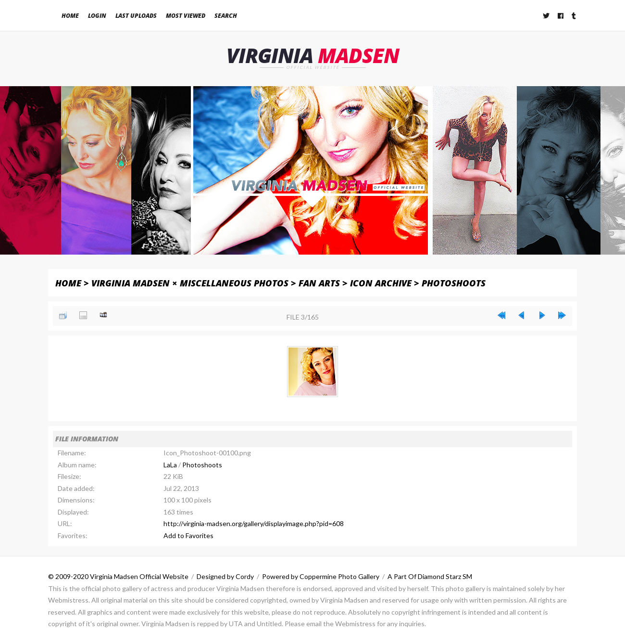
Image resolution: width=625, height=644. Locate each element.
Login (97, 16)
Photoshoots (454, 283)
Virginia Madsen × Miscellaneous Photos (189, 283)
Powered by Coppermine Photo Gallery (320, 576)
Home (70, 16)
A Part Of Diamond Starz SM (430, 576)
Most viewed (185, 16)
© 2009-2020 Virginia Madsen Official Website (118, 576)
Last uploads (136, 16)
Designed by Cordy (225, 576)
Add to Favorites (188, 535)
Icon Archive (381, 283)
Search (225, 16)
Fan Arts (319, 283)
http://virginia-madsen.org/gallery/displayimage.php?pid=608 (253, 523)
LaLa (170, 465)
